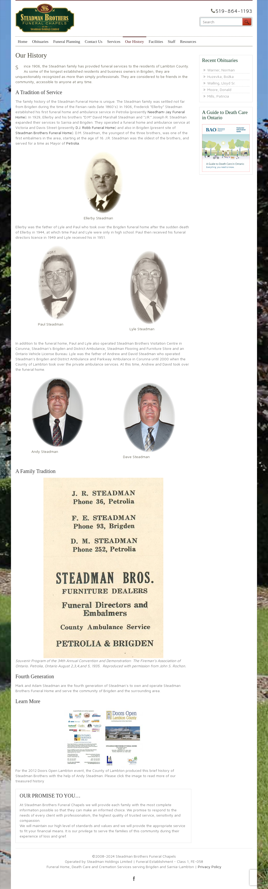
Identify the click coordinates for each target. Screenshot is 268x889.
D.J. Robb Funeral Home (95, 127)
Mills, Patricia (218, 96)
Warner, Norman (221, 70)
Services (113, 41)
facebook (134, 878)
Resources (188, 41)
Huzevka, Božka (220, 76)
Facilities (156, 41)
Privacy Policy (209, 866)
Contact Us (93, 41)
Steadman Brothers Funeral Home (43, 132)
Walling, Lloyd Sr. (221, 83)
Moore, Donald (219, 89)
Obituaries (40, 41)
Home (22, 41)
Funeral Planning (66, 41)
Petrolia (72, 143)
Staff (171, 41)
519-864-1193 (234, 11)
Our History (134, 41)
